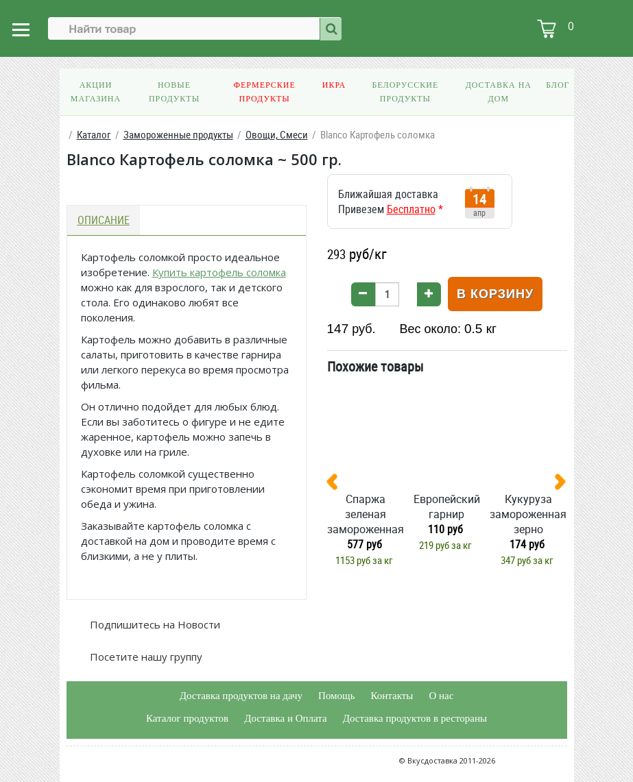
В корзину (495, 294)
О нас (441, 695)
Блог (557, 85)
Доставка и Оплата (285, 718)
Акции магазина (96, 91)
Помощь (336, 695)
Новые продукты (174, 91)
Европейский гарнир (447, 506)
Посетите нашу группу (144, 656)
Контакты (391, 695)
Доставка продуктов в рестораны (415, 718)
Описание (103, 220)
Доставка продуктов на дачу (241, 695)
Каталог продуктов (187, 718)
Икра (334, 85)
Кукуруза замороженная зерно (528, 514)
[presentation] (337, 484)
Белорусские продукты (405, 91)
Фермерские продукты (264, 91)
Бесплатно (411, 209)
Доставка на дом (499, 91)
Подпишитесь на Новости (153, 624)
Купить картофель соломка (219, 272)
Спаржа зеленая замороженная (365, 514)
